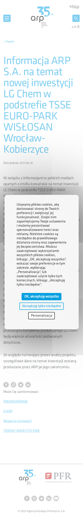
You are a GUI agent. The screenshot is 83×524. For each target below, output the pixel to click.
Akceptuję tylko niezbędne (41, 306)
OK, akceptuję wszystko (41, 296)
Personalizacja (41, 316)
